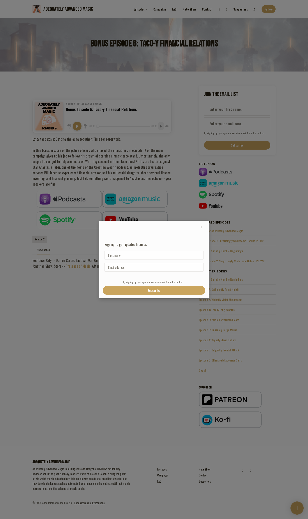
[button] (201, 226)
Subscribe (154, 290)
